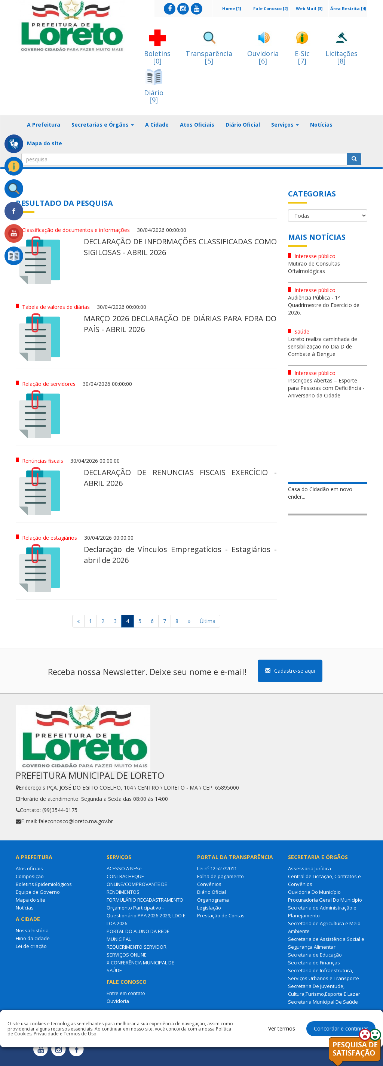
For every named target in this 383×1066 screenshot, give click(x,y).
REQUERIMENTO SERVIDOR (136, 946)
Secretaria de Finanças (314, 962)
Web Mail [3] (309, 8)
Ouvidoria (118, 1001)
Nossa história (32, 930)
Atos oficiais (29, 868)
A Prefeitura (43, 124)
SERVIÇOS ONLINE (127, 954)
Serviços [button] (285, 124)
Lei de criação (31, 946)
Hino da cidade (33, 938)
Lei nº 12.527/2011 (217, 868)
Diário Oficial (243, 124)
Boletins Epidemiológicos (44, 884)
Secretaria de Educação (315, 954)
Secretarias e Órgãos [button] (102, 124)
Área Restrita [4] (348, 8)
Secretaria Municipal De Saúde (323, 1001)
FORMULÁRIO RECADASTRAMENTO (145, 899)
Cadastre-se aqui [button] (290, 670)
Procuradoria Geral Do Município (325, 899)
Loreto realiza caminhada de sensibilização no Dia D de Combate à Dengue (322, 346)
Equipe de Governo (38, 892)
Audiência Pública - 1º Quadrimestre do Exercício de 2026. (323, 305)
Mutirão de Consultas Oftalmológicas (314, 267)
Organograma (213, 899)
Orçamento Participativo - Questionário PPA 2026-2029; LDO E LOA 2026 (146, 915)
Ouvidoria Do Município (314, 892)
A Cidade (157, 124)
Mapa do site (44, 143)
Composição (30, 876)
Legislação (209, 907)
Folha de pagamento (220, 876)
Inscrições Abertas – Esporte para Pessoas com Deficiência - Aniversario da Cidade (326, 388)
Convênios (209, 884)
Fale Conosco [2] (270, 8)
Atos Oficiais (197, 124)
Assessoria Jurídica (309, 868)
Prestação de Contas (221, 915)
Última (207, 621)
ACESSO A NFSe (124, 868)
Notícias (321, 124)
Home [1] (231, 8)
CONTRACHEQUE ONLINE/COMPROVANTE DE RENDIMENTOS (137, 884)
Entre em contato (126, 993)
